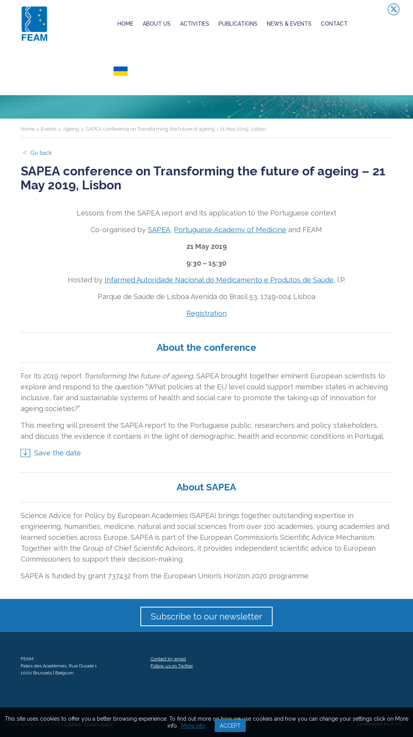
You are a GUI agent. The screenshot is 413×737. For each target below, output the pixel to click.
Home (125, 24)
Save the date (57, 453)
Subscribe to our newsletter (206, 616)
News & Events (289, 24)
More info (193, 726)
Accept (230, 726)
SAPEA (159, 230)
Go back (41, 153)
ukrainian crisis (139, 71)
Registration (206, 313)
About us (157, 24)
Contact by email (168, 659)
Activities (194, 24)
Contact (334, 24)
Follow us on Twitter (171, 666)
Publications (238, 24)
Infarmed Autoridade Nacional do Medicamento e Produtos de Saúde (219, 280)
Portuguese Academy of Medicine (230, 230)
